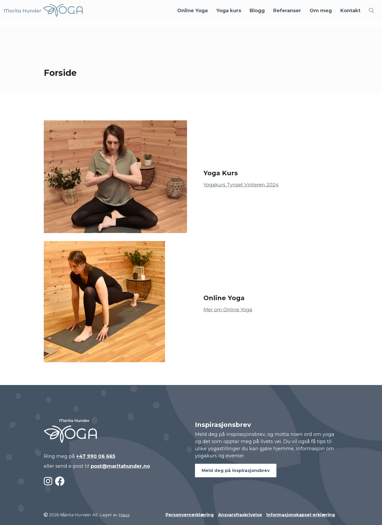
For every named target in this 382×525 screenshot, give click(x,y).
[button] (371, 10)
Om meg (321, 11)
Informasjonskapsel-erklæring (300, 514)
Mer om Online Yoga (227, 310)
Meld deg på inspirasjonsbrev (236, 470)
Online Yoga (192, 11)
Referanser (287, 11)
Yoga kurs (228, 11)
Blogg (257, 11)
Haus (124, 514)
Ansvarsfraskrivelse (240, 514)
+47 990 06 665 (95, 456)
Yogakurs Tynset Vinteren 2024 (241, 185)
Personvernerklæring (190, 514)
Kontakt (350, 11)
